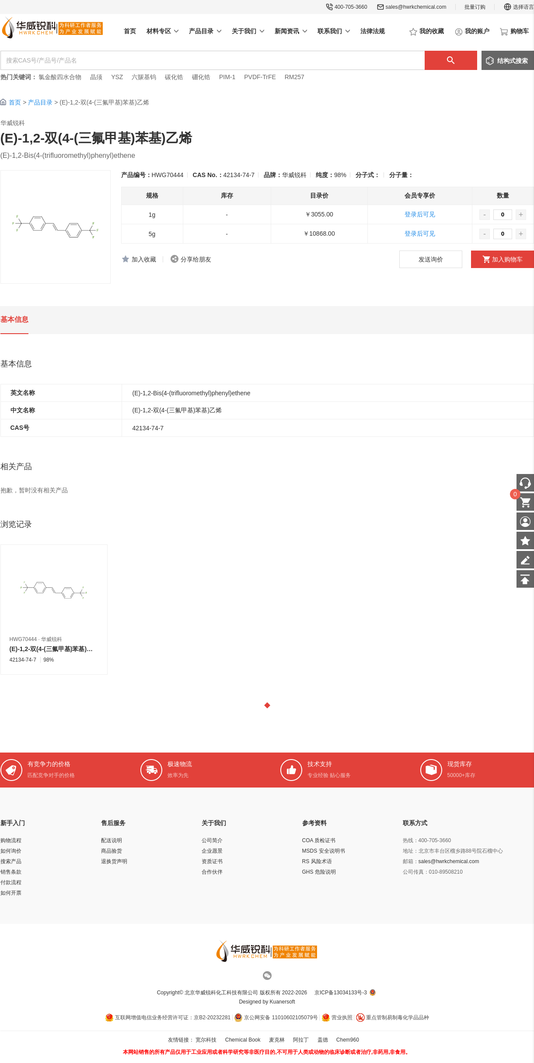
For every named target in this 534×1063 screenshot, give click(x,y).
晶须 (96, 76)
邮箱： (411, 861)
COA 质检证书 (319, 840)
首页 (15, 102)
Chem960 (347, 1040)
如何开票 (10, 893)
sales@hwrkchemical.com (416, 7)
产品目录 (40, 102)
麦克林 (277, 1040)
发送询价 (431, 259)
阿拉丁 (301, 1040)
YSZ (117, 76)
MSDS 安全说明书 (323, 851)
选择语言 (518, 7)
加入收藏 (144, 259)
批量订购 (474, 7)
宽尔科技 (205, 1040)
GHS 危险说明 (319, 872)
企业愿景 (212, 851)
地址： (411, 851)
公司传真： (416, 872)
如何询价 (10, 851)
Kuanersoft (282, 1002)
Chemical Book (243, 1040)
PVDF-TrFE (260, 76)
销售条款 (10, 872)
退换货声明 (114, 861)
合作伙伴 (212, 872)
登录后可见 (420, 214)
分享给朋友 (196, 259)
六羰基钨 (144, 76)
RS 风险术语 (317, 861)
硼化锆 (201, 76)
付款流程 (10, 882)
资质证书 (212, 861)
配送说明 (111, 840)
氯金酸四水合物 (59, 76)
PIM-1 (227, 76)
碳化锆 (174, 76)
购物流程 (10, 840)
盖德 (323, 1040)
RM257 (294, 76)
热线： (411, 840)
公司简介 (212, 840)
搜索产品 (10, 861)
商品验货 (111, 851)
